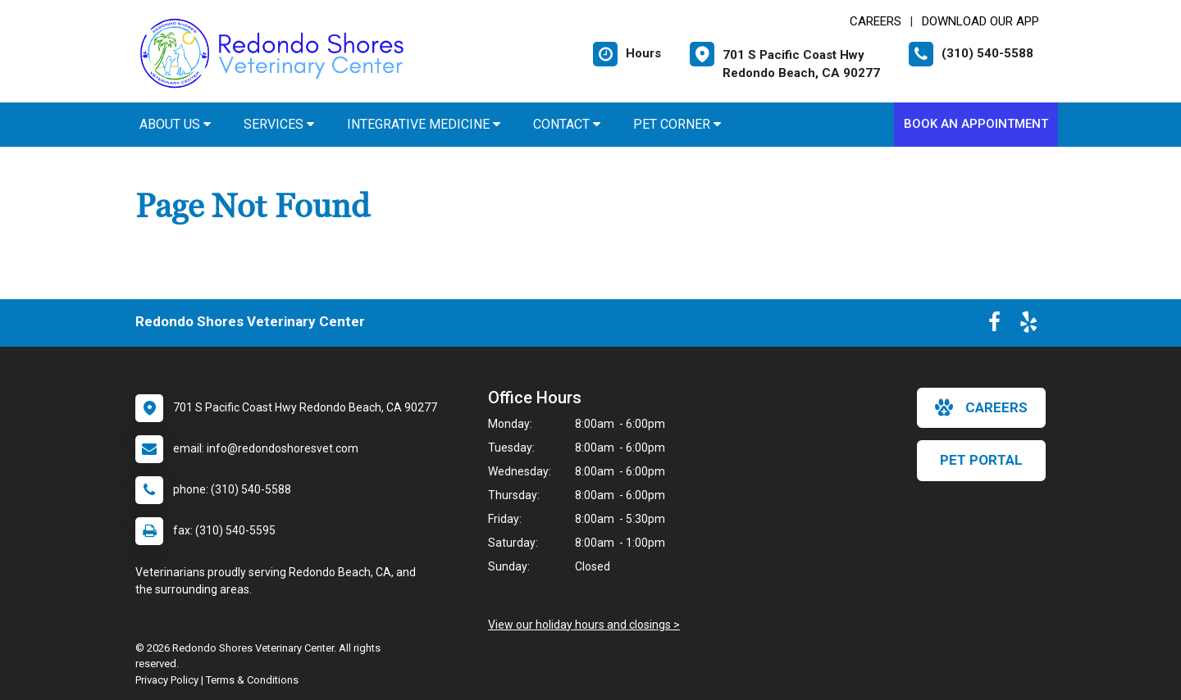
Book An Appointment (976, 123)
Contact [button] (566, 124)
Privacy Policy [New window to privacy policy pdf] (166, 680)
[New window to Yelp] (1028, 325)
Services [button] (279, 124)
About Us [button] (175, 124)
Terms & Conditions (252, 680)
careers (981, 407)
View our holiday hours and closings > (584, 624)
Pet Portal (981, 460)
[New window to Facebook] (994, 325)
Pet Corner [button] (677, 124)
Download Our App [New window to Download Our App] (980, 21)
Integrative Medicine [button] (423, 124)
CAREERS (875, 21)
